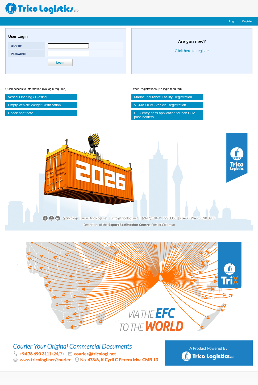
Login (232, 21)
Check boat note (20, 113)
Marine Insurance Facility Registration (163, 97)
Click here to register (192, 51)
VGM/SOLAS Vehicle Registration (160, 105)
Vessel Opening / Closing (27, 97)
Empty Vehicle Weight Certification (34, 105)
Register (247, 21)
